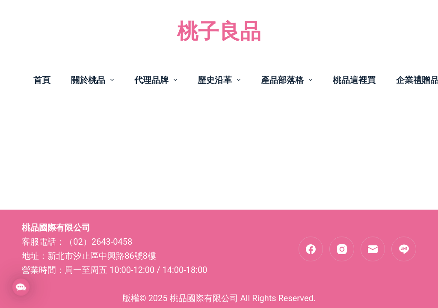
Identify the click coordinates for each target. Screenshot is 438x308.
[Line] (403, 249)
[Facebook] (311, 249)
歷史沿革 (221, 80)
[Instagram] (341, 249)
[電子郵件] (373, 249)
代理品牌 (157, 80)
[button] (21, 287)
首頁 (41, 80)
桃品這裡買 (354, 80)
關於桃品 (94, 80)
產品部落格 (288, 80)
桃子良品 (219, 31)
